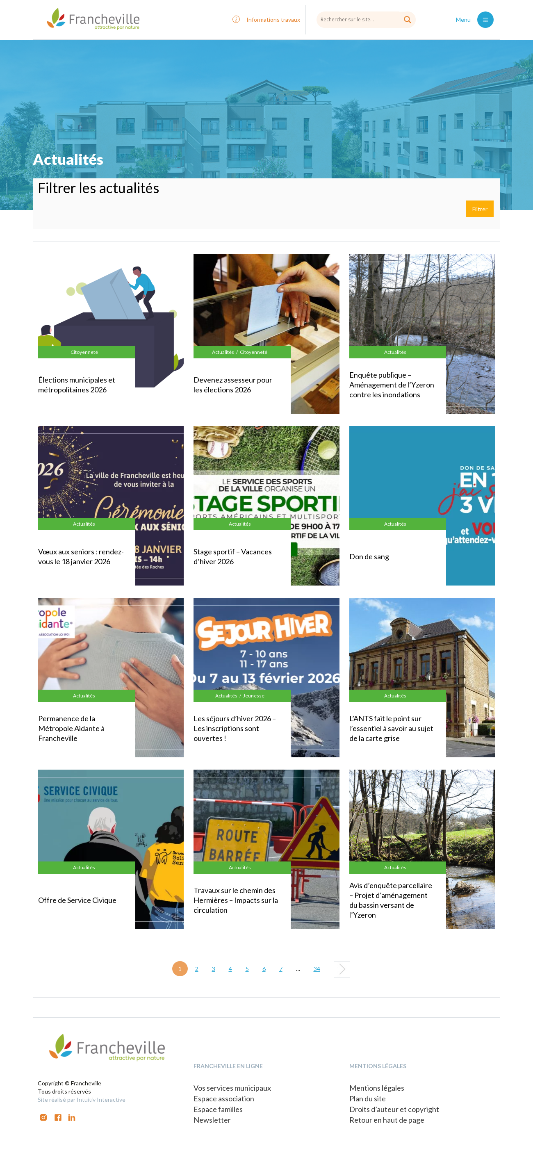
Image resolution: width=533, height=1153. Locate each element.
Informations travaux (273, 19)
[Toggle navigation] (485, 19)
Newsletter (212, 1119)
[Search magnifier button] (407, 19)
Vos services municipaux (232, 1087)
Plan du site (367, 1098)
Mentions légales (376, 1087)
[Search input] (366, 19)
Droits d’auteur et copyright (394, 1109)
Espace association (224, 1098)
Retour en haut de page (386, 1119)
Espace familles (218, 1109)
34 (317, 968)
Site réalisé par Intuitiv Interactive (81, 1099)
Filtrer (479, 208)
